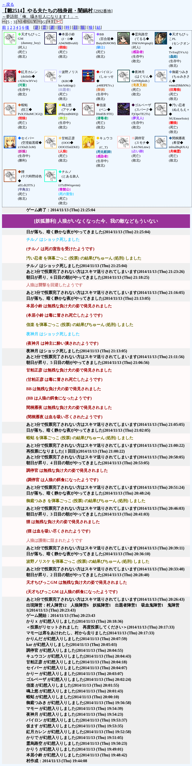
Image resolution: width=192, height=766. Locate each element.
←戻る (8, 4)
